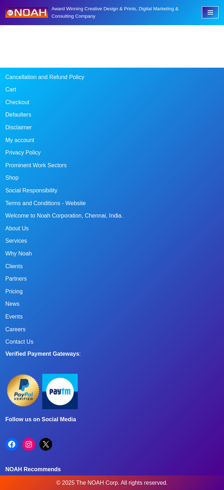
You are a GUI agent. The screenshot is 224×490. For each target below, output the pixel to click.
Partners (16, 279)
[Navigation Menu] (210, 12)
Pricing (14, 291)
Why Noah (18, 253)
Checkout (17, 102)
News (12, 304)
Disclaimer (18, 127)
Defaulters (18, 115)
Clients (14, 266)
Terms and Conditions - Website (45, 203)
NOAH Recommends (33, 469)
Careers (15, 329)
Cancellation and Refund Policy (44, 77)
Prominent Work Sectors (36, 165)
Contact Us (19, 342)
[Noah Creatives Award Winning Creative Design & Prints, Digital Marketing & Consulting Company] (98, 12)
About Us (17, 228)
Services (16, 241)
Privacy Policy (23, 153)
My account (19, 140)
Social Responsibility (31, 190)
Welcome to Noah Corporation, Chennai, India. (64, 216)
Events (14, 317)
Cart (10, 89)
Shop (11, 178)
